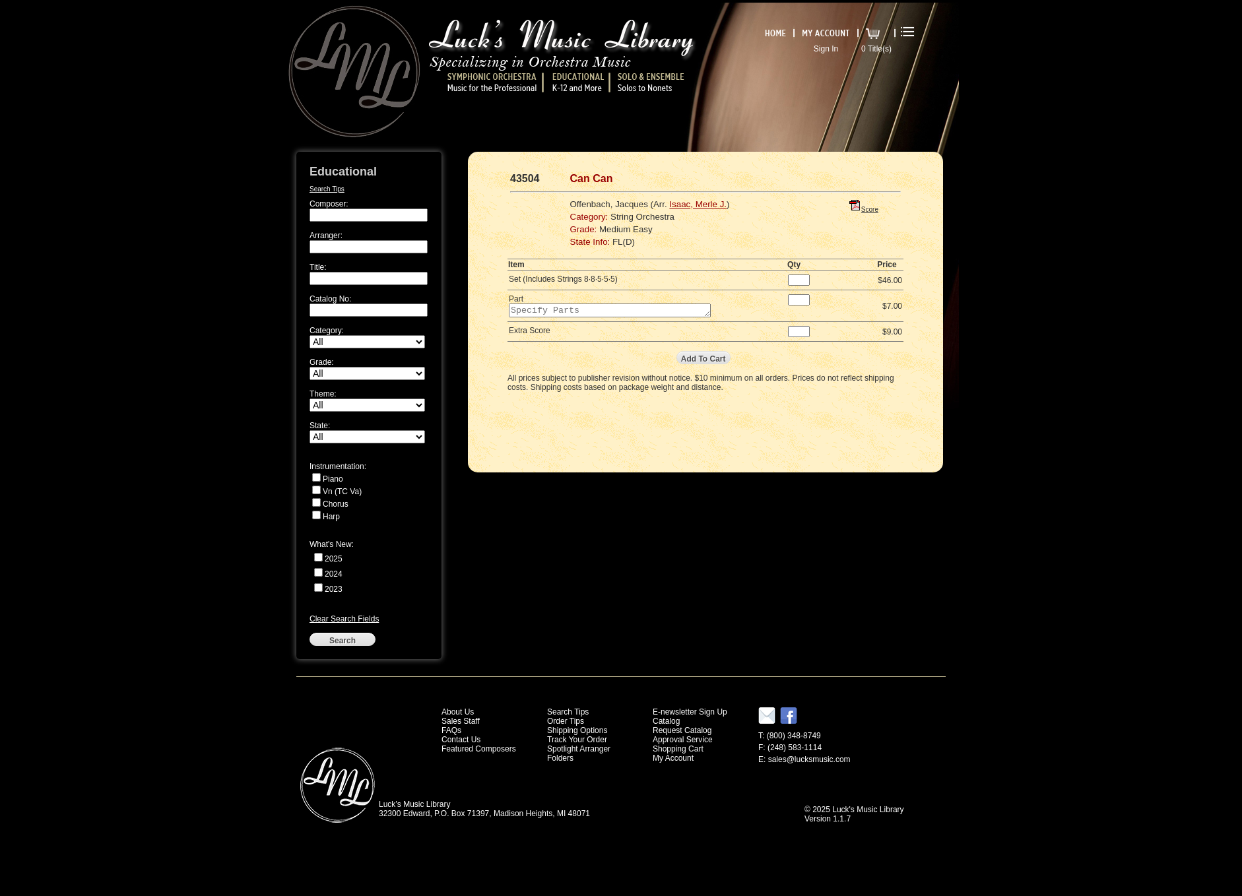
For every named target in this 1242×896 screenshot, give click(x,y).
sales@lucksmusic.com (809, 759)
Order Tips (565, 721)
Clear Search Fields (344, 619)
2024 (334, 574)
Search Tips (327, 189)
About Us (457, 712)
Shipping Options (577, 730)
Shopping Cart (678, 748)
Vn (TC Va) (342, 491)
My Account (673, 758)
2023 (334, 589)
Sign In (826, 48)
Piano (333, 479)
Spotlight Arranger (578, 748)
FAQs (451, 730)
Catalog (666, 721)
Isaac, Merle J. (698, 204)
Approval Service (683, 739)
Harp (331, 516)
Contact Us (460, 739)
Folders (560, 758)
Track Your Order (577, 739)
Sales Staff (460, 721)
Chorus (335, 504)
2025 (334, 558)
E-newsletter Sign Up (690, 712)
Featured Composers (478, 748)
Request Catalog (682, 730)
